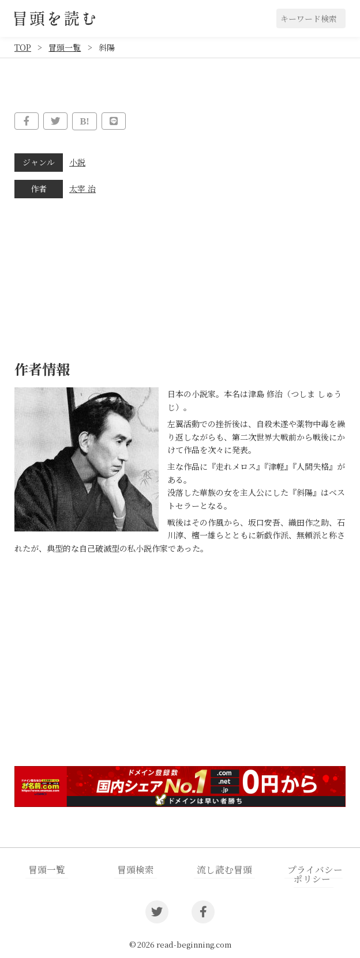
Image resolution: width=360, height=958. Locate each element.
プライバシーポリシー (314, 872)
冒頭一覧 (64, 47)
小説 (77, 161)
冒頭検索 (135, 868)
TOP (22, 47)
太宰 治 (82, 188)
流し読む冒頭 (224, 868)
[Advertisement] (180, 667)
